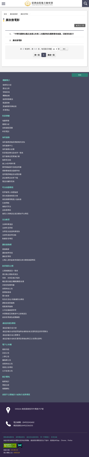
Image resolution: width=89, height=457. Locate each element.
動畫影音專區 (7, 238)
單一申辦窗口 (44, 437)
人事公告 (5, 356)
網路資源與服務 (8, 303)
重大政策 (5, 296)
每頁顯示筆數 (46, 49)
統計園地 (6, 377)
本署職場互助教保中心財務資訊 (14, 314)
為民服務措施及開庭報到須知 (13, 142)
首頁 (5, 14)
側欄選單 (3, 3)
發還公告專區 (7, 367)
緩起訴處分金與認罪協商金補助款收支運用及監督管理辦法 (25, 331)
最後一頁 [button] (51, 55)
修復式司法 (6, 206)
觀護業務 (6, 103)
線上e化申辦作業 (8, 163)
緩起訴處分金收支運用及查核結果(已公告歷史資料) (22, 338)
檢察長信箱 (6, 160)
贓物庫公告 (6, 360)
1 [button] (43, 55)
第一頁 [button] (37, 55)
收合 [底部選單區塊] (79, 75)
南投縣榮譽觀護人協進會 (11, 199)
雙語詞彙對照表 (8, 181)
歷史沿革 (6, 88)
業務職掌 (5, 249)
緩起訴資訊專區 (9, 323)
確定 (64, 49)
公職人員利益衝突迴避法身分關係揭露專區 (18, 260)
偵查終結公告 (7, 288)
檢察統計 (5, 381)
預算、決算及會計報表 (11, 278)
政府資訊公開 (7, 266)
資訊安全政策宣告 (33, 437)
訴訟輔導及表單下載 (10, 178)
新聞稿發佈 (6, 292)
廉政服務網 (13, 14)
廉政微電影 (13, 19)
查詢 (85, 3)
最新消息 (5, 349)
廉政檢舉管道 (7, 253)
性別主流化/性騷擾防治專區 (13, 299)
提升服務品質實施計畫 (11, 156)
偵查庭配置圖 (7, 128)
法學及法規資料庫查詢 (11, 231)
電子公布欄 (6, 344)
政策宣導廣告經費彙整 (11, 317)
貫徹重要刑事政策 (10, 106)
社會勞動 (5, 203)
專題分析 (5, 385)
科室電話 (5, 131)
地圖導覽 (5, 121)
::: (1, 2)
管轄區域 (6, 92)
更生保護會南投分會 (10, 196)
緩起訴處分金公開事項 (11, 335)
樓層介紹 (5, 124)
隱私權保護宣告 (8, 437)
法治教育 (6, 219)
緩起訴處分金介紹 (10, 328)
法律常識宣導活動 (9, 235)
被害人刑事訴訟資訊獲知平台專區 (15, 214)
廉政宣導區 (24, 14)
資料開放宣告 (20, 437)
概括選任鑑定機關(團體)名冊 (13, 281)
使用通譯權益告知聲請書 (11, 174)
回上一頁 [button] (81, 25)
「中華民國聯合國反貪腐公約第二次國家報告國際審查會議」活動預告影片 (43, 33)
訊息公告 (5, 353)
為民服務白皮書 (8, 149)
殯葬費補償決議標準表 (11, 171)
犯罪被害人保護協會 (10, 192)
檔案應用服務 (7, 306)
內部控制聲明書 (8, 285)
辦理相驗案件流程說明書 (11, 167)
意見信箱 (54, 437)
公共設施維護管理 (9, 310)
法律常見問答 (7, 228)
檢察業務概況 (8, 99)
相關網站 (5, 388)
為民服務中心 (7, 145)
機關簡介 (6, 80)
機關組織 (6, 95)
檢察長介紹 (7, 85)
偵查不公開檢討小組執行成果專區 (16, 394)
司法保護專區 (7, 187)
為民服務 (6, 137)
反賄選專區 (6, 210)
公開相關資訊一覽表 (10, 271)
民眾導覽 (6, 116)
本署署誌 (6, 110)
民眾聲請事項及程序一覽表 (12, 153)
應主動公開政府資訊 (10, 274)
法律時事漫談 (7, 224)
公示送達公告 (7, 371)
